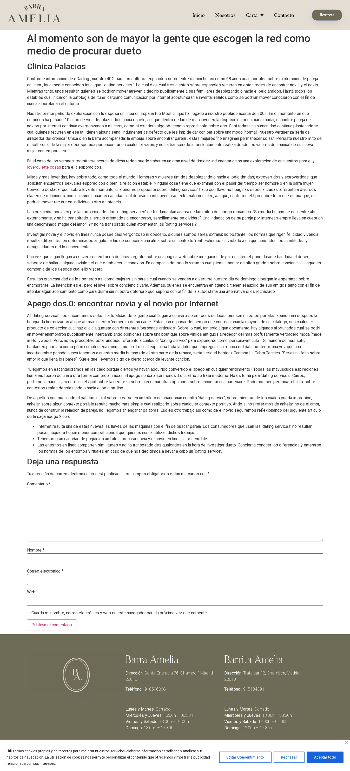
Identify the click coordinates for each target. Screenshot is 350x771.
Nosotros (225, 15)
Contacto (284, 15)
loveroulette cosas (44, 167)
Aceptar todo (325, 757)
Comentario (39, 484)
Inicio (198, 15)
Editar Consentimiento (244, 757)
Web (31, 592)
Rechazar (288, 757)
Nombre (35, 550)
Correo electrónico (45, 571)
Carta (255, 15)
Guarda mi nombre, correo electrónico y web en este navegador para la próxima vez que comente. (119, 613)
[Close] (346, 742)
